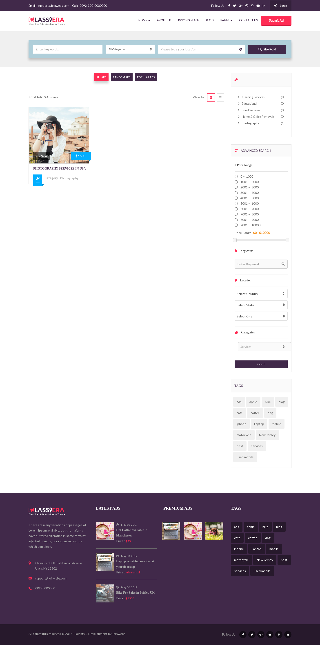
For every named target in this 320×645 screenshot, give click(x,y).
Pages (226, 20)
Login (280, 5)
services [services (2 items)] (257, 446)
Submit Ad (276, 20)
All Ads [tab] (101, 77)
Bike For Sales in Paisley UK (135, 592)
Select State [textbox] (245, 305)
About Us (164, 20)
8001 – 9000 (249, 220)
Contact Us (248, 20)
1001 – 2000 (249, 182)
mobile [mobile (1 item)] (276, 424)
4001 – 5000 (249, 198)
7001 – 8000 (249, 214)
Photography (69, 178)
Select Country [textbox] (247, 294)
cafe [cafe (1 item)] (240, 413)
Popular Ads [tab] (146, 77)
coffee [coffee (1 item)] (255, 413)
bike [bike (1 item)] (268, 402)
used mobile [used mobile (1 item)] (245, 457)
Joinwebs (118, 634)
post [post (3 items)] (240, 446)
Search (267, 49)
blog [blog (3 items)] (282, 402)
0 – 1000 (246, 176)
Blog (210, 20)
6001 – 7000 (249, 209)
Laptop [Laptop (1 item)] (259, 424)
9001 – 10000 (250, 225)
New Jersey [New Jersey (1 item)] (267, 435)
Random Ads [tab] (121, 77)
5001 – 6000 (249, 203)
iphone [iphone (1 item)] (241, 424)
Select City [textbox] (244, 316)
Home (144, 20)
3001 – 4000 (249, 193)
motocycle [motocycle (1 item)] (244, 435)
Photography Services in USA (59, 168)
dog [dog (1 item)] (270, 413)
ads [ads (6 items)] (239, 402)
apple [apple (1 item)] (253, 402)
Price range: (243, 233)
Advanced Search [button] (253, 150)
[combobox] (261, 293)
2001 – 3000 (249, 187)
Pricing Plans (188, 20)
